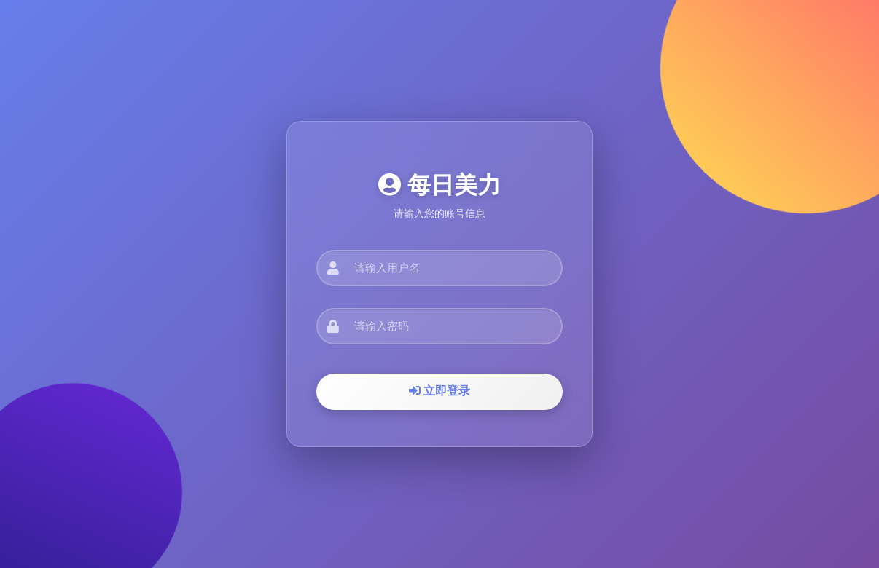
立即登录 (439, 390)
